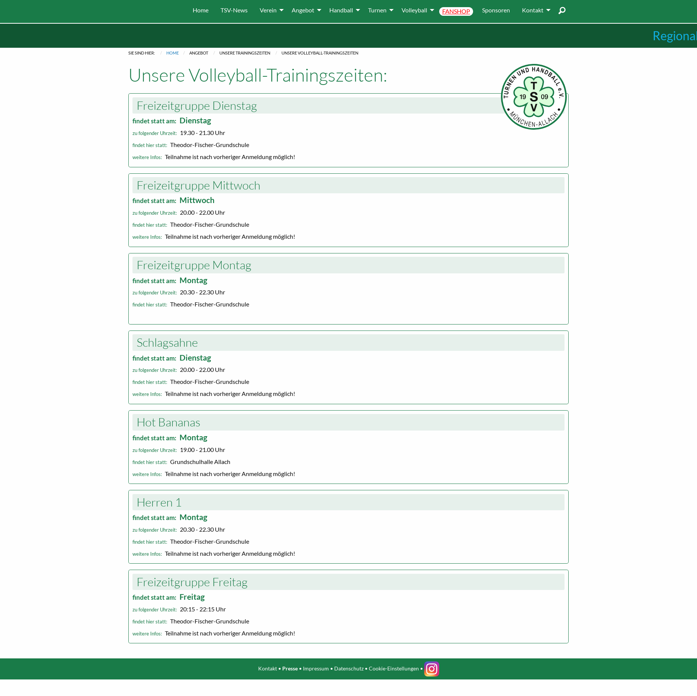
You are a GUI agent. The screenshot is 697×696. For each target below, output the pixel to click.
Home (172, 52)
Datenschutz (349, 668)
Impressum (316, 668)
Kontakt (267, 668)
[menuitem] (201, 10)
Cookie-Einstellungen (394, 668)
